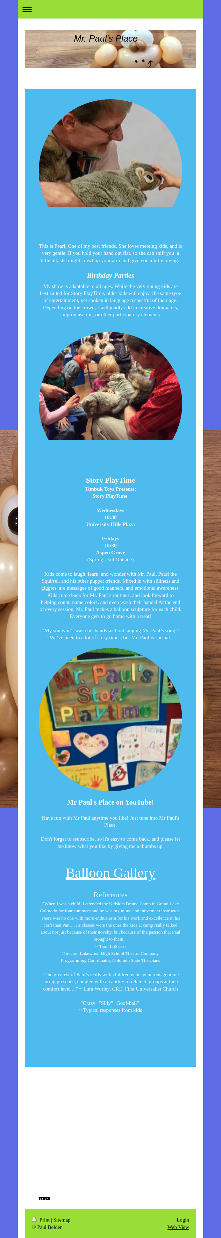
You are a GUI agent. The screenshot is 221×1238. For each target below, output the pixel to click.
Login (183, 1220)
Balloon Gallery (111, 873)
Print (41, 1220)
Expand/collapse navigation (110, 9)
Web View (178, 1227)
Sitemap (61, 1220)
